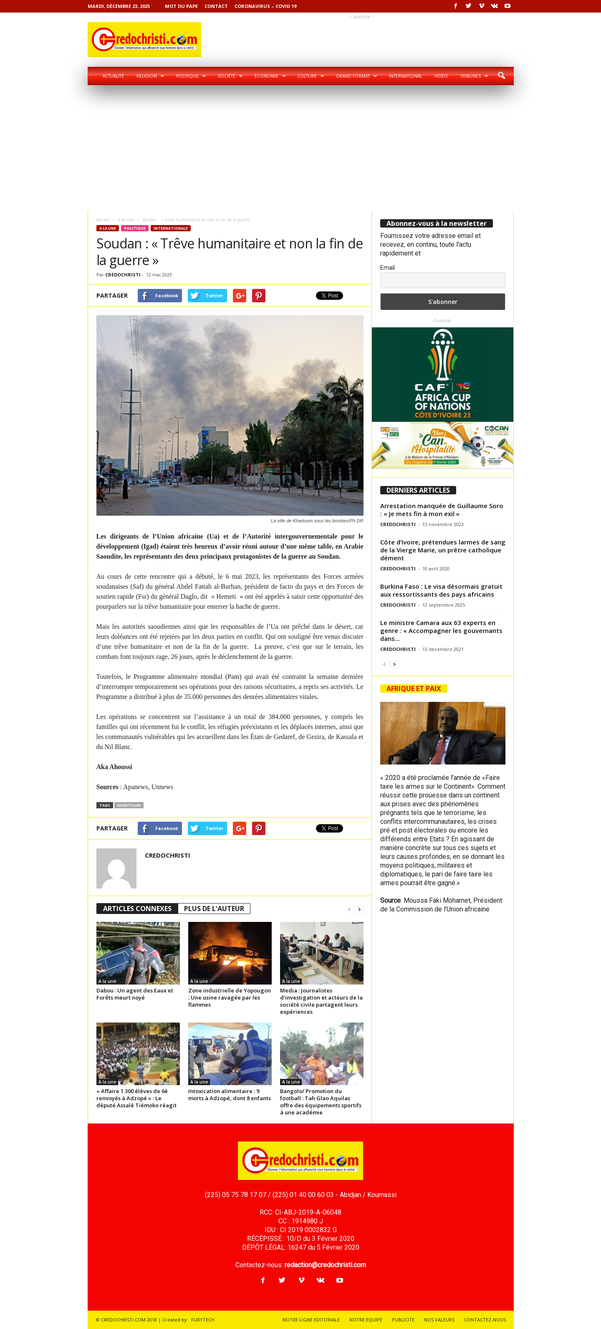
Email (387, 267)
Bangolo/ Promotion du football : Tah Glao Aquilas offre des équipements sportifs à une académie (320, 1101)
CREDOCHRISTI (123, 274)
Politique (191, 76)
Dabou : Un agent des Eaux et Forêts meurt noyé (134, 994)
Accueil (103, 220)
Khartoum (129, 805)
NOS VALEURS (439, 1319)
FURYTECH (203, 1319)
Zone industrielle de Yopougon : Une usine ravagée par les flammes (229, 997)
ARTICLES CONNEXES (137, 908)
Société (230, 76)
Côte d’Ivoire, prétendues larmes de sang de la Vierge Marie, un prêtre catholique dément (442, 550)
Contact (216, 6)
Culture (311, 76)
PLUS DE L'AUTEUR (214, 908)
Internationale (171, 228)
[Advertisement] (300, 147)
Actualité (113, 76)
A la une (126, 220)
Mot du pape (181, 6)
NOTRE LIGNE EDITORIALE (311, 1319)
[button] (501, 76)
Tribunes (474, 76)
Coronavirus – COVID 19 (265, 6)
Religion (150, 76)
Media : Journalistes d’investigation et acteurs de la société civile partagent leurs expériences (321, 1001)
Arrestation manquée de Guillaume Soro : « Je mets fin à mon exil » (441, 509)
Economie (270, 76)
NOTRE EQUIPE (365, 1319)
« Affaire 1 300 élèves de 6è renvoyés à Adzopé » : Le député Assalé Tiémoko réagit (136, 1098)
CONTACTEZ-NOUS (485, 1319)
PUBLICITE (403, 1319)
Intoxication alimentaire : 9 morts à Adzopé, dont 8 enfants (229, 1094)
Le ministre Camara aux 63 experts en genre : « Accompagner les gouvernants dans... (441, 630)
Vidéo (441, 76)
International (405, 76)
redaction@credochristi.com (325, 1265)
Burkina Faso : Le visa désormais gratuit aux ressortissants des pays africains (441, 590)
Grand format (356, 76)
